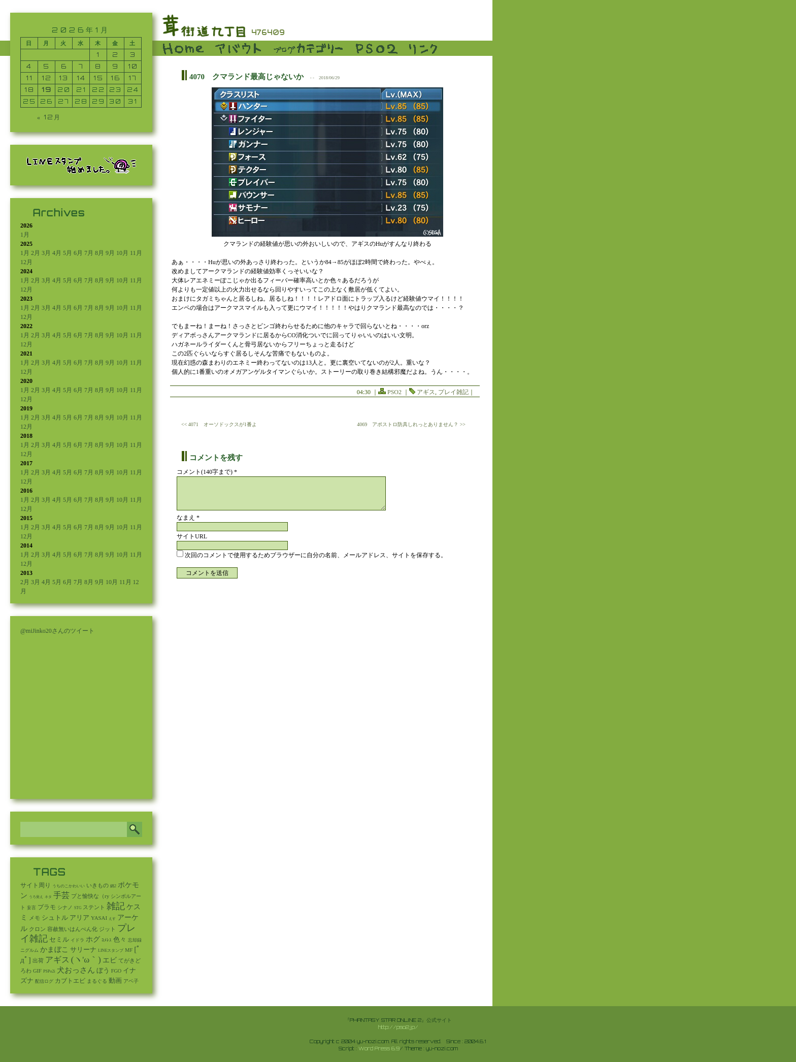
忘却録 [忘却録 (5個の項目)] (135, 940)
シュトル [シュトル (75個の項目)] (55, 917)
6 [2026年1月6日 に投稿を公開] (64, 66)
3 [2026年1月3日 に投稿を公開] (133, 54)
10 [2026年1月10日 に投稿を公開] (133, 66)
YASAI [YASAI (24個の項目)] (99, 918)
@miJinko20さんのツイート (57, 630)
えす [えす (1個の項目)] (112, 919)
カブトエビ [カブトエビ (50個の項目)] (70, 980)
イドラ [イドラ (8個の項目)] (77, 940)
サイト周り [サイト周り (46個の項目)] (35, 885)
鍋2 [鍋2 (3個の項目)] (113, 886)
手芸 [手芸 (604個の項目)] (61, 895)
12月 (26, 262)
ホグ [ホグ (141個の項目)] (93, 939)
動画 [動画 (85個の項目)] (115, 980)
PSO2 (394, 392)
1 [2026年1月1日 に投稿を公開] (98, 54)
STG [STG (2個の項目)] (77, 908)
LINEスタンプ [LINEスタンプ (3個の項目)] (110, 950)
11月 (136, 252)
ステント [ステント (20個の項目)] (94, 907)
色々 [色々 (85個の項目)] (119, 939)
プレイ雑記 (453, 392)
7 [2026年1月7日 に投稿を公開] (81, 66)
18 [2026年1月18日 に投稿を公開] (29, 89)
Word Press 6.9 (379, 1048)
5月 (67, 252)
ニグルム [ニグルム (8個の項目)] (29, 950)
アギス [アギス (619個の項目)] (57, 959)
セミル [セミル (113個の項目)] (59, 939)
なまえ (188, 517)
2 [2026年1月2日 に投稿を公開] (115, 54)
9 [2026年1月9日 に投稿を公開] (115, 66)
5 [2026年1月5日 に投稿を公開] (46, 66)
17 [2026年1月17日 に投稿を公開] (132, 78)
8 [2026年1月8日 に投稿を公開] (98, 66)
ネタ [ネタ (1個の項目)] (48, 897)
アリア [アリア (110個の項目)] (79, 917)
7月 (88, 252)
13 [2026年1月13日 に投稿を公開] (64, 78)
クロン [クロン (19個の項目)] (37, 929)
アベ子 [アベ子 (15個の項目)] (131, 981)
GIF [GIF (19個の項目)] (37, 971)
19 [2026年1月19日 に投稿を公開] (47, 89)
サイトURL (192, 536)
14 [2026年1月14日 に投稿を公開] (81, 78)
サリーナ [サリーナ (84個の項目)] (83, 949)
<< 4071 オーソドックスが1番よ (219, 424)
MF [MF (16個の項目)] (128, 950)
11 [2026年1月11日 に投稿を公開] (29, 78)
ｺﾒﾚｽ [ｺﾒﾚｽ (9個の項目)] (107, 940)
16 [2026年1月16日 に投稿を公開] (115, 78)
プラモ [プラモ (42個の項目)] (47, 907)
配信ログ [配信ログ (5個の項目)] (44, 981)
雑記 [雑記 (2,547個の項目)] (116, 906)
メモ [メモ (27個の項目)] (34, 918)
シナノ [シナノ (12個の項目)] (65, 907)
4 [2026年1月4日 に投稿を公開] (29, 66)
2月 (35, 252)
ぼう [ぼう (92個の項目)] (103, 970)
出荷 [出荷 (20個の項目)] (38, 960)
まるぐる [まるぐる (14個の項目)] (97, 981)
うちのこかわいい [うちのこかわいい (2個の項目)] (68, 886)
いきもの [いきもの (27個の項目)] (97, 885)
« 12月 (49, 117)
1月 (24, 234)
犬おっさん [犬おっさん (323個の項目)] (76, 970)
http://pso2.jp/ (398, 1027)
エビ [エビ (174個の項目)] (110, 960)
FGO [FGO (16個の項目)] (116, 971)
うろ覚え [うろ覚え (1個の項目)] (36, 897)
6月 (78, 252)
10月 (122, 252)
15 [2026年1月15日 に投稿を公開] (98, 78)
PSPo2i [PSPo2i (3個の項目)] (49, 971)
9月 (110, 252)
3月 (46, 252)
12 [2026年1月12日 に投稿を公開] (47, 78)
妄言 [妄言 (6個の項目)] (31, 907)
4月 (56, 252)
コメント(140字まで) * (207, 471)
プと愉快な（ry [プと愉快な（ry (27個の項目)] (90, 896)
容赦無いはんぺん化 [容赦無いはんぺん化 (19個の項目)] (72, 929)
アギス (426, 392)
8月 (99, 252)
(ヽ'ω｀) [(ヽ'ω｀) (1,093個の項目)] (86, 959)
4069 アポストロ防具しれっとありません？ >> (411, 424)
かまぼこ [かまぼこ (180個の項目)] (54, 949)
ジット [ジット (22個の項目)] (107, 929)
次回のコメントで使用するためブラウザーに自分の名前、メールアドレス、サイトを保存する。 (316, 555)
